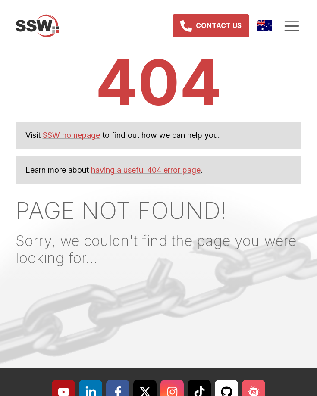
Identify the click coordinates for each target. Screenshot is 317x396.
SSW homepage (71, 135)
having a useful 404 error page (146, 170)
